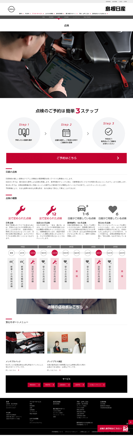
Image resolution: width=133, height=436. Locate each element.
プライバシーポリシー (71, 431)
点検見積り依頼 (81, 415)
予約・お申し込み (84, 13)
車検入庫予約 (80, 409)
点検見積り (63, 385)
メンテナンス (76, 17)
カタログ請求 (57, 411)
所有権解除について (82, 424)
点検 (59, 17)
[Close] (127, 423)
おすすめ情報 (49, 13)
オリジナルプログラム (36, 422)
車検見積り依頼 (81, 411)
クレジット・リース (58, 414)
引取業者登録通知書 (105, 407)
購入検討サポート (71, 13)
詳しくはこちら (11, 370)
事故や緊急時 (87, 17)
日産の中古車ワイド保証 (13, 418)
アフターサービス (37, 13)
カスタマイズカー (11, 407)
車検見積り (33, 385)
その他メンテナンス (95, 385)
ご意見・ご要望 (123, 1)
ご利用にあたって (85, 431)
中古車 (27, 13)
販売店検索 (59, 13)
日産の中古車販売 (11, 414)
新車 (20, 13)
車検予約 (47, 385)
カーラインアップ (11, 406)
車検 (43, 17)
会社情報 (114, 1)
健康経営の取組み (105, 406)
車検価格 (51, 17)
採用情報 (108, 1)
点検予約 (77, 385)
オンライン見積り (58, 412)
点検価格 (66, 17)
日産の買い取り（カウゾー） (14, 416)
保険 (54, 416)
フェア (31, 420)
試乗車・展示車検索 (11, 404)
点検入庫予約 (80, 413)
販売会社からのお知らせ (99, 13)
